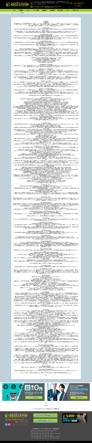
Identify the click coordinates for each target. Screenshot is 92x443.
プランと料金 (36, 10)
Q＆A (67, 10)
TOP (14, 10)
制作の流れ (60, 10)
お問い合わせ (76, 10)
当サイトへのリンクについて (20, 424)
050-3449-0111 (79, 3)
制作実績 (52, 10)
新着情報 (21, 10)
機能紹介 (44, 10)
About (27, 10)
